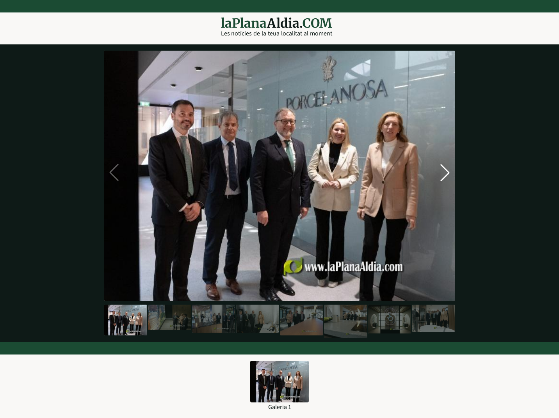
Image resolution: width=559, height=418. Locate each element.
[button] (445, 172)
